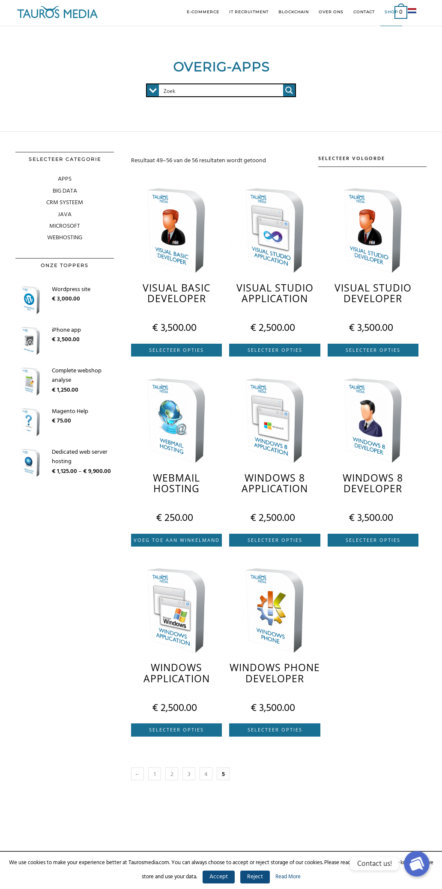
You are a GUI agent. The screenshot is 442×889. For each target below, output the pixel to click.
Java (65, 215)
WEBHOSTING (64, 238)
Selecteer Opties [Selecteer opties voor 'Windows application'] (176, 729)
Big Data (65, 191)
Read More (288, 876)
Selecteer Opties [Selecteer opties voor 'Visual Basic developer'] (176, 350)
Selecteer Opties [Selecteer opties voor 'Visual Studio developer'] (373, 350)
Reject (255, 877)
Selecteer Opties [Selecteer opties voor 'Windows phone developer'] (275, 729)
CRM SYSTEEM (64, 203)
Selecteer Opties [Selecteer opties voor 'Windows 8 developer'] (373, 540)
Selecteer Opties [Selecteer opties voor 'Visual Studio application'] (275, 350)
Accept (218, 877)
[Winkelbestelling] (372, 159)
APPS (65, 179)
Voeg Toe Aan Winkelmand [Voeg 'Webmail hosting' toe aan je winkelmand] (177, 540)
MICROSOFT (64, 226)
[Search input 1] (221, 90)
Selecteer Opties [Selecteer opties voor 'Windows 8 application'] (275, 540)
